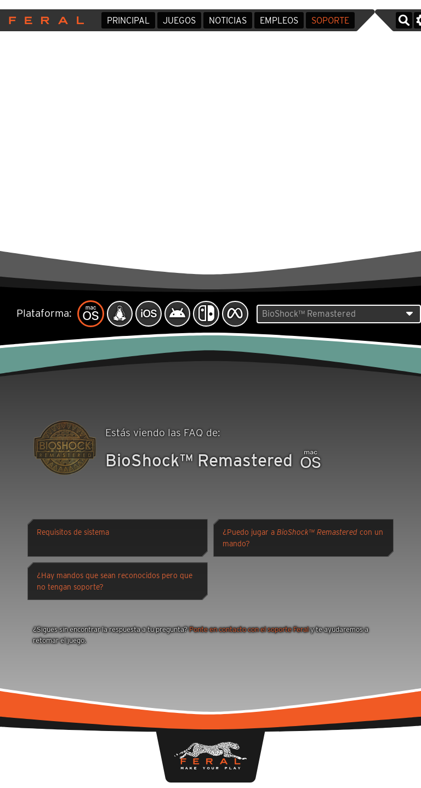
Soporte (330, 20)
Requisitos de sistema (73, 533)
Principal (128, 20)
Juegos (179, 20)
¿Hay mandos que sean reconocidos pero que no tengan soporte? (114, 582)
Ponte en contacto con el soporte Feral (249, 630)
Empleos (279, 20)
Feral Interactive (43, 20)
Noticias (228, 20)
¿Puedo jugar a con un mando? (303, 539)
